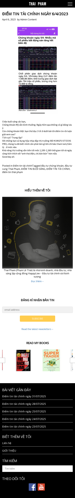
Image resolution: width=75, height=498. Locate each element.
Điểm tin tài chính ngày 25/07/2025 (24, 411)
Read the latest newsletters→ (37, 329)
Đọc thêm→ (37, 281)
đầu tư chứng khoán (52, 165)
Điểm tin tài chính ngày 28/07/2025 (24, 404)
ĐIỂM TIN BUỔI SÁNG (33, 169)
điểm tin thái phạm (12, 172)
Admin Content (28, 19)
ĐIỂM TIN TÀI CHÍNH (58, 169)
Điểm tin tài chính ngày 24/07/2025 (24, 419)
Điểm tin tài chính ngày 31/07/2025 (24, 396)
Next (72, 360)
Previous (2, 360)
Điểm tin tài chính (22, 165)
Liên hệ (6, 443)
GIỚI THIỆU (9, 450)
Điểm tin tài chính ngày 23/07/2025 (24, 426)
